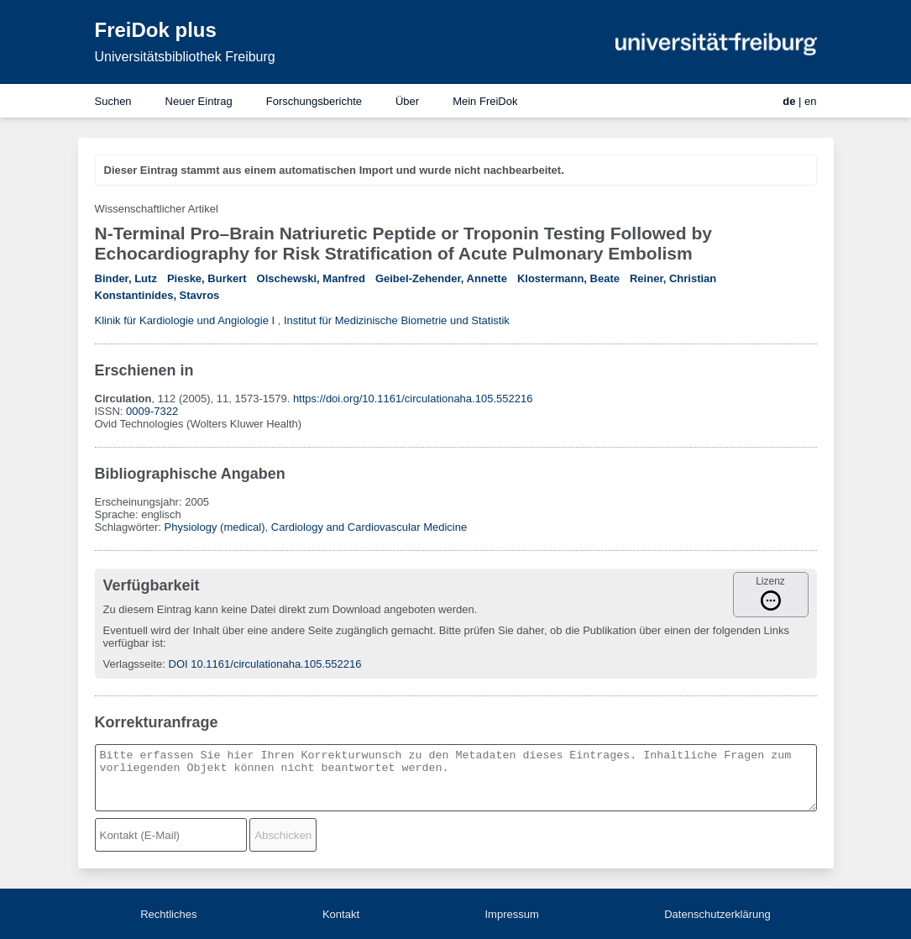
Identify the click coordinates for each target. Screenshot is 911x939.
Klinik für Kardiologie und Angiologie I (185, 320)
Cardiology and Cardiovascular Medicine (369, 527)
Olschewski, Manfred (311, 278)
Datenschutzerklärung (717, 914)
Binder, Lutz (126, 278)
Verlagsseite (133, 664)
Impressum (511, 914)
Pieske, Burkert (207, 278)
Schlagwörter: (130, 527)
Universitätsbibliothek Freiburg (185, 57)
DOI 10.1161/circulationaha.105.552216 (265, 664)
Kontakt (340, 914)
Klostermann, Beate (568, 278)
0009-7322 (152, 411)
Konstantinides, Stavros (157, 295)
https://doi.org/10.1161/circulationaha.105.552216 (413, 398)
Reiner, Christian (673, 278)
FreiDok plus (156, 29)
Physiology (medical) (215, 527)
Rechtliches (168, 914)
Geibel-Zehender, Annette (441, 278)
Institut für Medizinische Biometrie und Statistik (397, 320)
